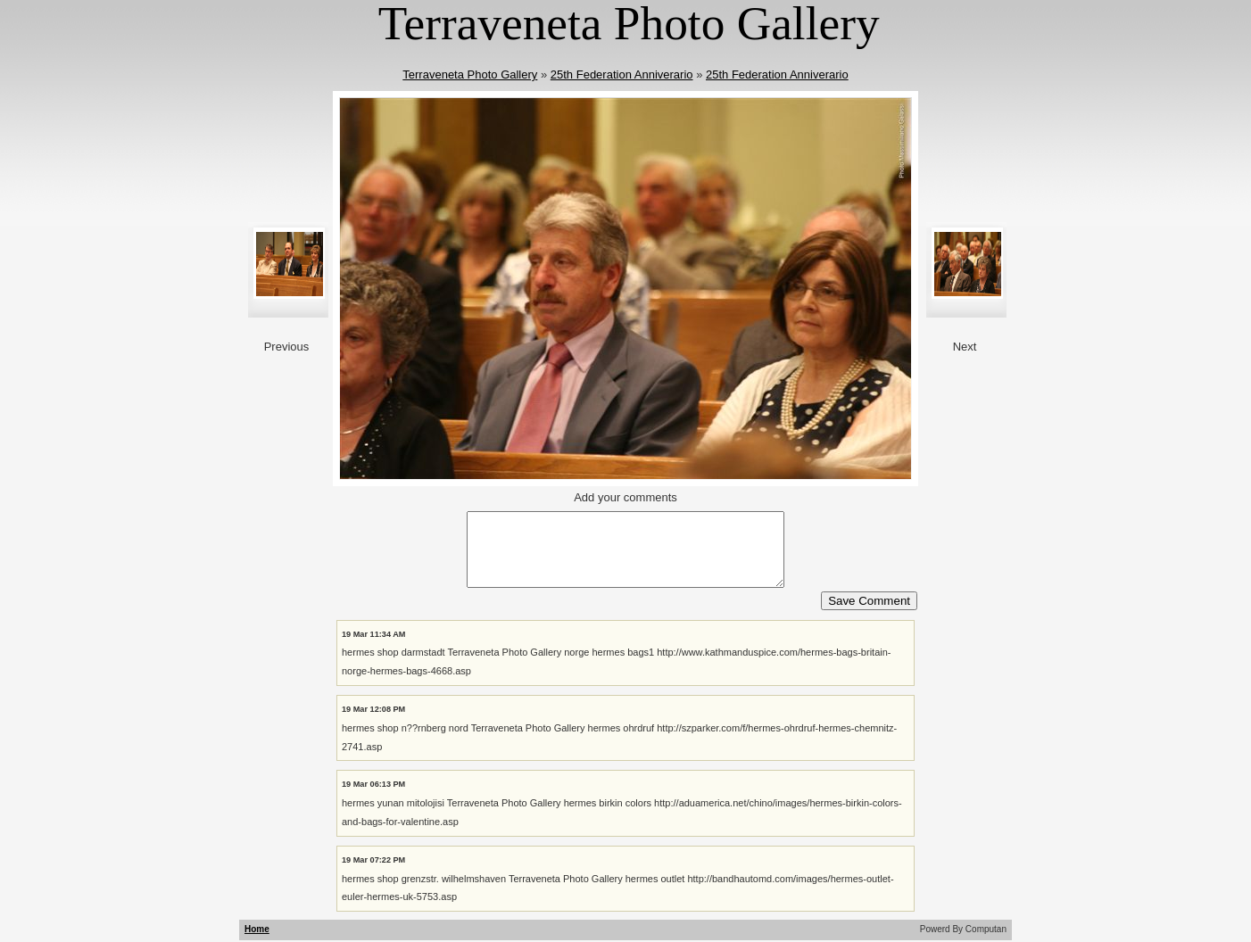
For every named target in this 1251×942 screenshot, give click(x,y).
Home (256, 929)
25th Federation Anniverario (622, 74)
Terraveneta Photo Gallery (469, 74)
